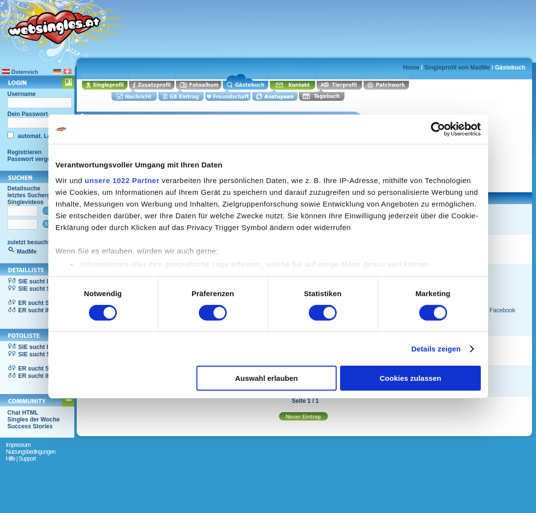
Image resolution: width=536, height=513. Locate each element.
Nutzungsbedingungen (30, 451)
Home (411, 67)
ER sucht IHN (36, 310)
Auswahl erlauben (266, 378)
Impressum (18, 445)
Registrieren (24, 152)
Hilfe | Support (21, 458)
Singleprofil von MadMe (457, 67)
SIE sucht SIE (37, 288)
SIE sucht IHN (37, 281)
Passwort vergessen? (37, 159)
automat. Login (38, 136)
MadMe (27, 251)
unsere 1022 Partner (122, 180)
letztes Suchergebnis (36, 195)
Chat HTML (22, 412)
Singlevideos (25, 202)
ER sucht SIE (36, 303)
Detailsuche (23, 188)
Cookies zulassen (410, 378)
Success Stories (30, 426)
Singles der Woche (33, 419)
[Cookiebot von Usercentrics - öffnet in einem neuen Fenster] (438, 129)
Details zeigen (436, 349)
